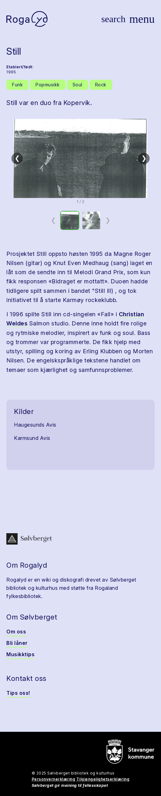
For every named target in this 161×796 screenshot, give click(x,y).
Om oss (16, 631)
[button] (80, 158)
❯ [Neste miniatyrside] (108, 220)
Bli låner (17, 643)
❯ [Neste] (144, 158)
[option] (69, 220)
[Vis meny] (142, 19)
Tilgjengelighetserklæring (103, 779)
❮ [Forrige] (17, 158)
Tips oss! (18, 693)
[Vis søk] (113, 19)
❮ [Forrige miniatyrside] (53, 220)
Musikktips (20, 654)
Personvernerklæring (53, 779)
